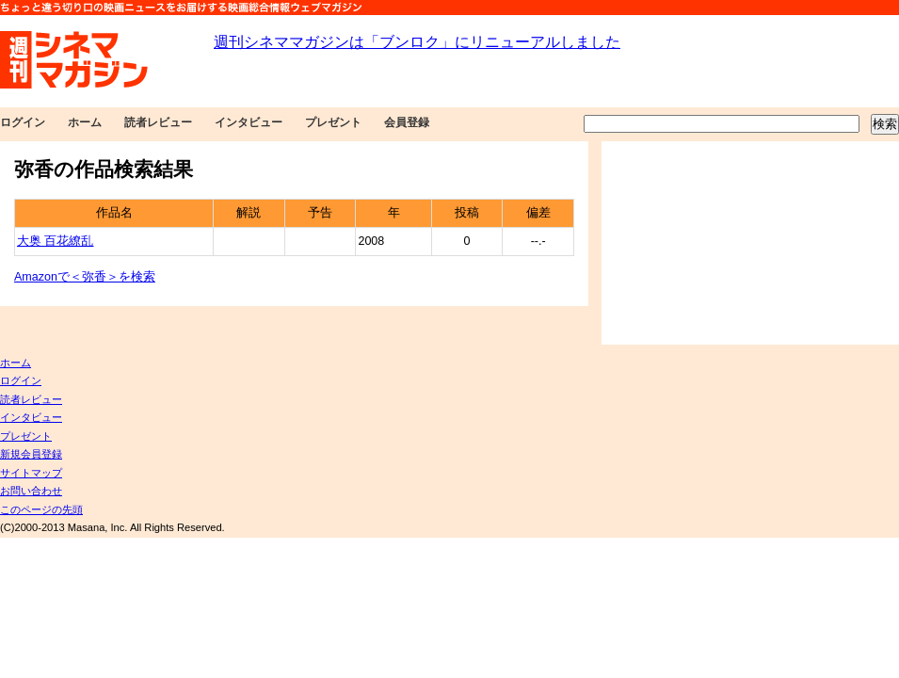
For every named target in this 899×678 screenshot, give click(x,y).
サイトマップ (31, 472)
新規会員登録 (31, 454)
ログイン (22, 122)
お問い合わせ (31, 490)
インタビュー (248, 122)
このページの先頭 (41, 509)
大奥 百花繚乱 (55, 241)
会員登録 (406, 122)
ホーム (85, 122)
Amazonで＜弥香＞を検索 (84, 276)
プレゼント (333, 122)
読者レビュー (158, 122)
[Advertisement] (717, 243)
